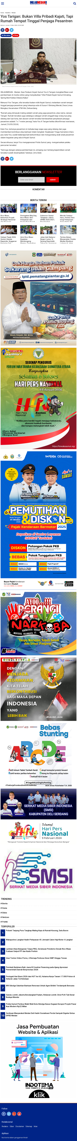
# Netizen (5, 917)
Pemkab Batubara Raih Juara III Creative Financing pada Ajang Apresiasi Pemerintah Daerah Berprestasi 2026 (37, 968)
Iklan (35, 1126)
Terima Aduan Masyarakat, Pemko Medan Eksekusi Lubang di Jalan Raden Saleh (68, 241)
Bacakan (6, 35)
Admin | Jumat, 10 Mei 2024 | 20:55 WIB (12, 25)
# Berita (4, 903)
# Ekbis (4, 913)
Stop (15, 35)
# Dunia (4, 908)
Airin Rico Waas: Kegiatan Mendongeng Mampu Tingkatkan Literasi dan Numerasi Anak (28, 242)
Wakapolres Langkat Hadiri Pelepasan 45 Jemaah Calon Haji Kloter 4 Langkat (39, 940)
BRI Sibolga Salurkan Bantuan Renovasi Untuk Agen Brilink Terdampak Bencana (40, 985)
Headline (7, 12)
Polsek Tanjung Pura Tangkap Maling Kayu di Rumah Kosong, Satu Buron (37, 930)
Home (2, 12)
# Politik (4, 922)
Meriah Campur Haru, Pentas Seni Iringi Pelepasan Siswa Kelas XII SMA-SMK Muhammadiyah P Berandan (67, 222)
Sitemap (29, 1126)
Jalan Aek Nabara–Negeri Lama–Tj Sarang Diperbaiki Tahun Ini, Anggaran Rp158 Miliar (48, 241)
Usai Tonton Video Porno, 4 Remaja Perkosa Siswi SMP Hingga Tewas (36, 958)
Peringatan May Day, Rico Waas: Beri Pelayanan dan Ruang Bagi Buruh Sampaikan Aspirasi (28, 220)
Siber (12, 1126)
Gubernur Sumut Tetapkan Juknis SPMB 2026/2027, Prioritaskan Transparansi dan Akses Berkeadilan (47, 221)
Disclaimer (19, 1126)
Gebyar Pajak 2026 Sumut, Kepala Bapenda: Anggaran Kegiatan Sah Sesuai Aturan (9, 241)
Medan (14, 12)
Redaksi (5, 1126)
